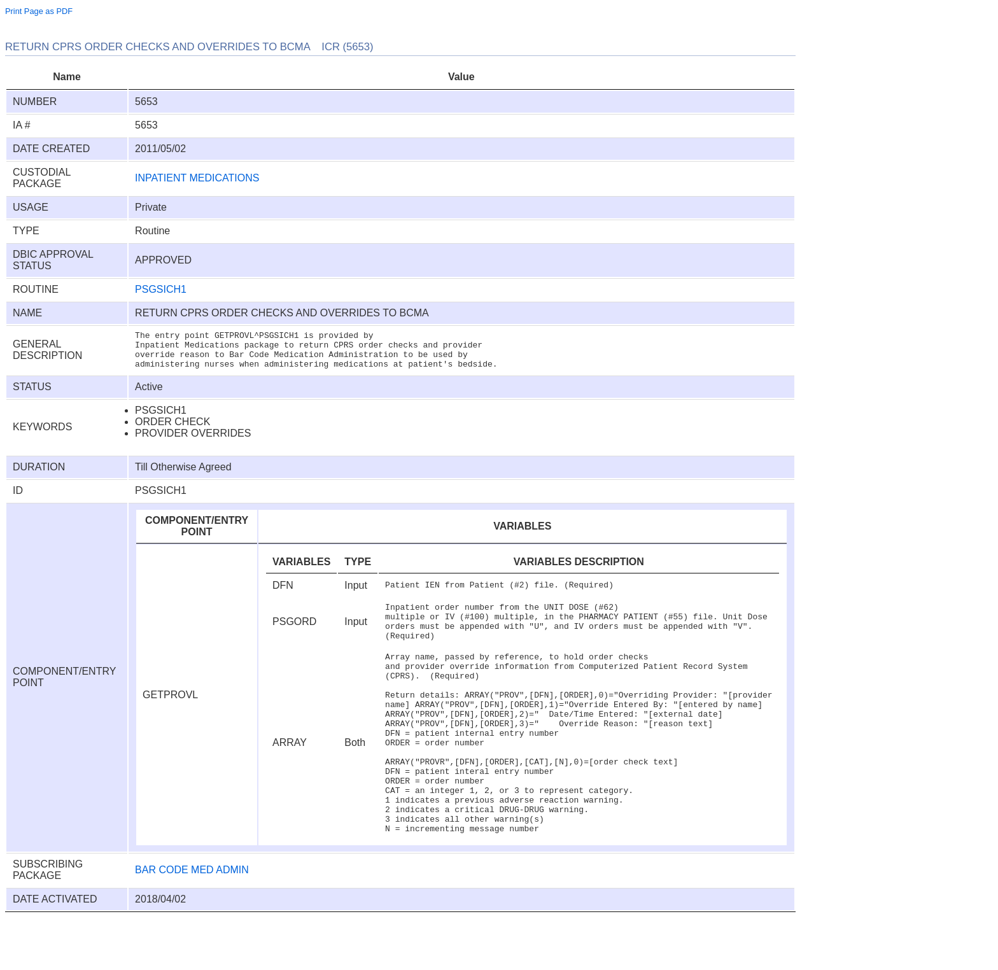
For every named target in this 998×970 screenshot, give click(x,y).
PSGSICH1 (160, 289)
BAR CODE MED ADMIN (192, 921)
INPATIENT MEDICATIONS (197, 177)
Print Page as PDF (39, 11)
